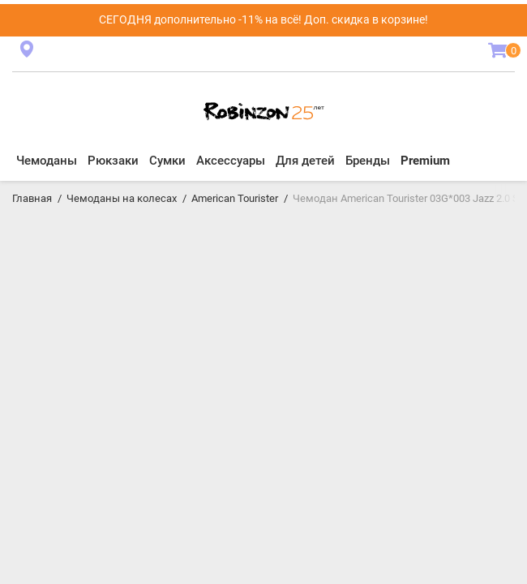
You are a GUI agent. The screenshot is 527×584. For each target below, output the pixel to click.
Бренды (367, 160)
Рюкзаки (113, 160)
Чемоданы (46, 160)
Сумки (167, 160)
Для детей (305, 160)
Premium (425, 160)
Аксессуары (230, 160)
